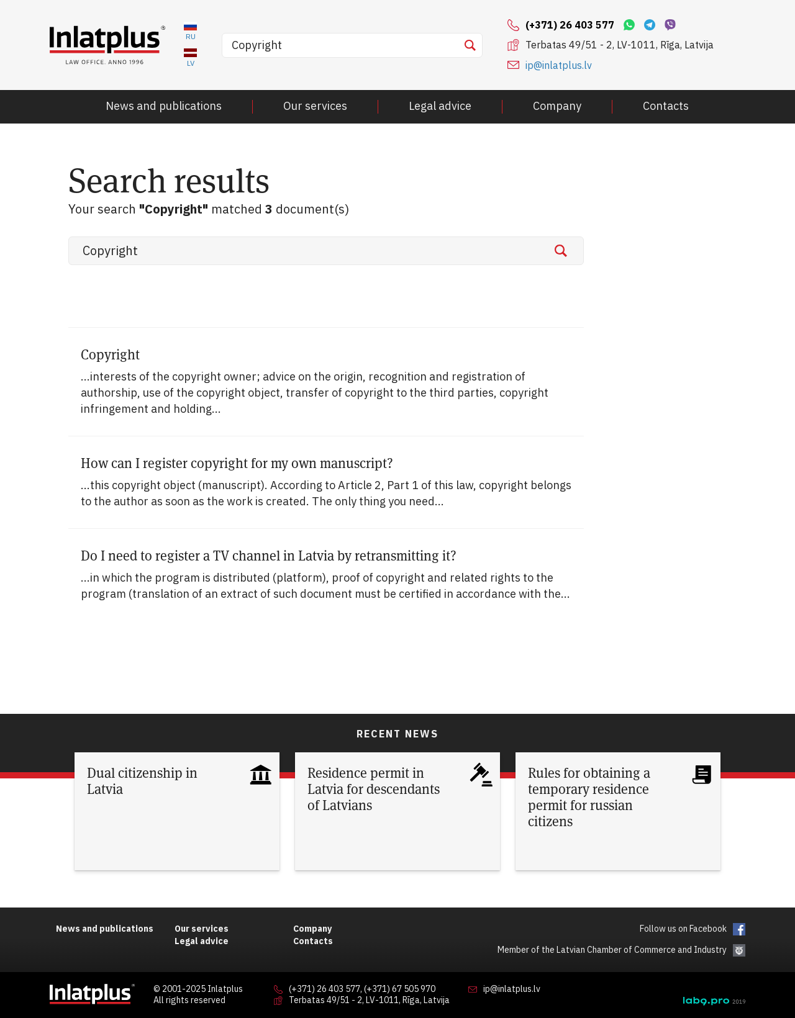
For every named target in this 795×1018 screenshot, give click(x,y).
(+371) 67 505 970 (399, 989)
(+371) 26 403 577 (324, 989)
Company (557, 106)
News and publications (164, 106)
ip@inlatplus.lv (558, 65)
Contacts (666, 106)
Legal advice (440, 106)
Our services (315, 106)
